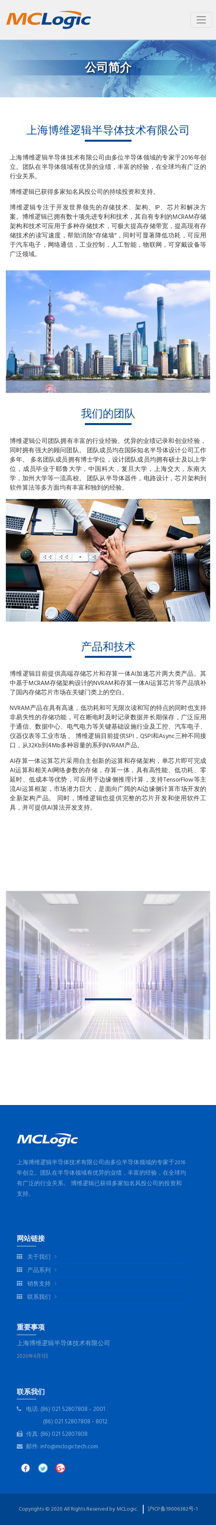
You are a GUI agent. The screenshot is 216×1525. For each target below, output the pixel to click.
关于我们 (34, 1257)
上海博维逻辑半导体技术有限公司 (63, 1344)
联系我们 (34, 1297)
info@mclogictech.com (69, 1446)
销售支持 (34, 1284)
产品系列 (34, 1270)
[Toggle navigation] (201, 20)
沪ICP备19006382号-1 (173, 1509)
